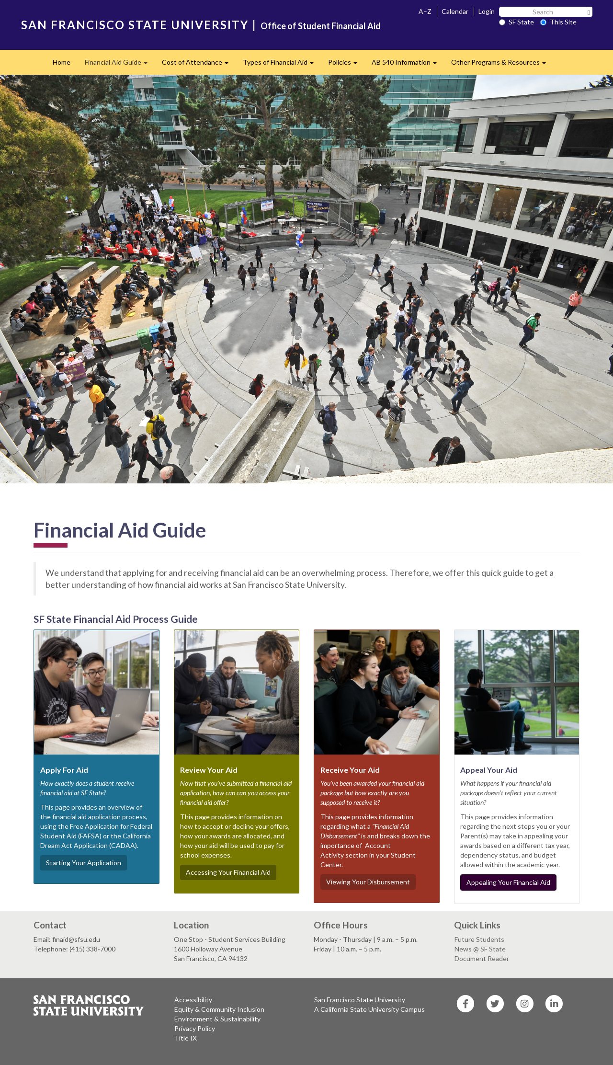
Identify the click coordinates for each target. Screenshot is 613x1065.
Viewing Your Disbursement (368, 882)
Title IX (185, 1038)
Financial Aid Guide (120, 65)
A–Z (425, 11)
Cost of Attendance (199, 65)
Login (486, 11)
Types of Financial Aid (282, 65)
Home (61, 62)
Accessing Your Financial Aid (228, 872)
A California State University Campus (369, 1009)
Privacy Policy (194, 1028)
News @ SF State (480, 949)
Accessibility (193, 1000)
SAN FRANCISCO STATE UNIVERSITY (135, 25)
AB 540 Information (408, 65)
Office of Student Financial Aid (321, 26)
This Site (558, 22)
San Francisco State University (359, 1000)
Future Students (479, 939)
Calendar (455, 11)
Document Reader (481, 958)
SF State (516, 22)
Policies (346, 65)
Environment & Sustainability (217, 1019)
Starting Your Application (83, 863)
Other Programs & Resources (502, 65)
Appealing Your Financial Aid (508, 882)
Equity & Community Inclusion (219, 1009)
